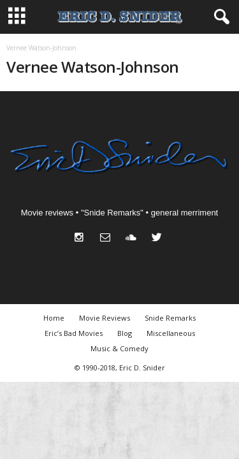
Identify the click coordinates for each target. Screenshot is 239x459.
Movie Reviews (104, 318)
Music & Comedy (119, 348)
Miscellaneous (171, 333)
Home (53, 318)
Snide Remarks (170, 318)
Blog (124, 333)
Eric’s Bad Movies (74, 333)
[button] (219, 17)
